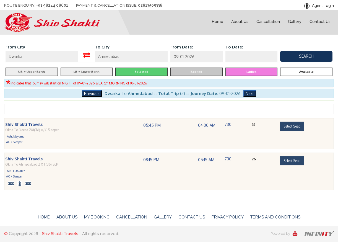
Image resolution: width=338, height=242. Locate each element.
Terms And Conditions (275, 217)
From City (15, 47)
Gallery (163, 217)
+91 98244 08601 (52, 5)
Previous (92, 93)
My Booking (97, 217)
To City (102, 47)
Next (250, 93)
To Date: (234, 47)
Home (44, 217)
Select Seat (292, 135)
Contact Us (191, 217)
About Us (66, 217)
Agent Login (323, 5)
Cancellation (131, 217)
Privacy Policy (228, 217)
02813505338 (150, 5)
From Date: (181, 47)
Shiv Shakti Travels (60, 233)
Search (306, 56)
